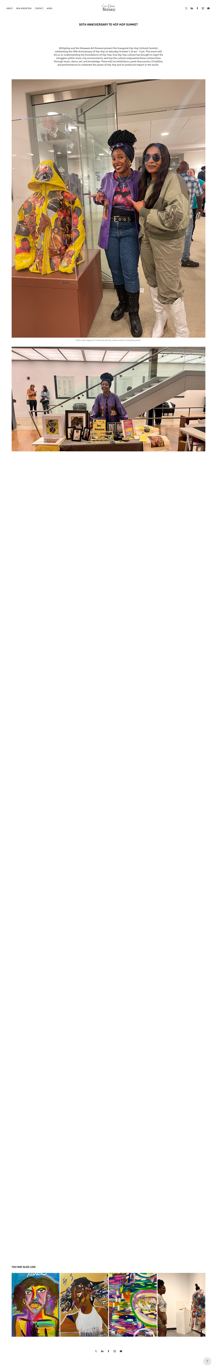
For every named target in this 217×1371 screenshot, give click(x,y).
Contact (39, 8)
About (10, 8)
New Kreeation (23, 8)
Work (49, 8)
